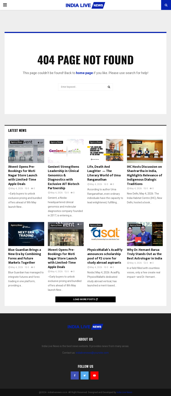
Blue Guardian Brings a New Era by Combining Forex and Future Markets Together (24, 256)
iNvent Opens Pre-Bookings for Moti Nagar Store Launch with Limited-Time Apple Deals (22, 175)
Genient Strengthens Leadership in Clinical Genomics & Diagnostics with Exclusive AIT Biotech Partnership (63, 177)
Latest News (17, 130)
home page (84, 73)
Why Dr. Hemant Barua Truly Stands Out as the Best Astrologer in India (144, 254)
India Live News (124, 392)
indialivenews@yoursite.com (92, 352)
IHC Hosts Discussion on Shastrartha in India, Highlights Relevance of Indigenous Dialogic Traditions (144, 175)
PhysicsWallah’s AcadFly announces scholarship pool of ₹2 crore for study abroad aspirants (104, 256)
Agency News (16, 142)
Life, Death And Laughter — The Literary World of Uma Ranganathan (104, 173)
